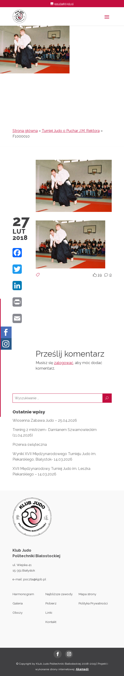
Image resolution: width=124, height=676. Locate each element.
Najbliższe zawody (59, 594)
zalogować (63, 363)
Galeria (18, 603)
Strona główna (25, 131)
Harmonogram (23, 594)
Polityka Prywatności (93, 603)
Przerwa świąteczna (30, 444)
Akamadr (82, 669)
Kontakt (50, 622)
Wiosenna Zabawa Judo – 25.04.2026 (45, 420)
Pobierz (51, 603)
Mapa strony (87, 594)
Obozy (17, 612)
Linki (48, 612)
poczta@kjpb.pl (34, 579)
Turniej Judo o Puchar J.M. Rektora (71, 131)
